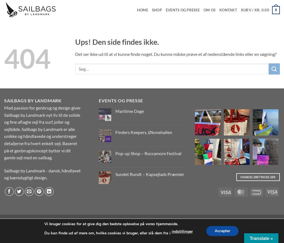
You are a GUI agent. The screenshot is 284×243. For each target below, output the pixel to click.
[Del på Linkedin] (49, 191)
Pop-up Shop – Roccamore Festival (148, 153)
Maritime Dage (129, 111)
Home (142, 10)
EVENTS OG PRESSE (183, 10)
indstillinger (182, 231)
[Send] (274, 68)
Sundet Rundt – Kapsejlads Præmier (149, 174)
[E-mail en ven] (29, 191)
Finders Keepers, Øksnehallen (143, 132)
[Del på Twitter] (19, 191)
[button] (260, 10)
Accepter (222, 231)
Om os (209, 10)
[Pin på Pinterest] (39, 191)
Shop (157, 10)
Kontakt (228, 10)
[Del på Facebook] (9, 191)
